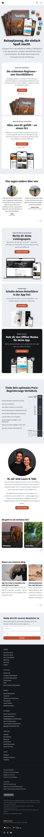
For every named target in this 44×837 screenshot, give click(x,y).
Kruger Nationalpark (9, 744)
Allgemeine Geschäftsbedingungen (13, 786)
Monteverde (6, 673)
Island (5, 752)
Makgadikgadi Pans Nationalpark (12, 719)
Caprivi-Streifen (7, 703)
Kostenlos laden (22, 144)
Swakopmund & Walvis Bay (10, 698)
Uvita (4, 683)
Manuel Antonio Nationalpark (11, 685)
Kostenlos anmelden (22, 252)
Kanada (5, 649)
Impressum (6, 782)
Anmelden (22, 638)
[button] (37, 3)
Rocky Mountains (8, 652)
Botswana (6, 711)
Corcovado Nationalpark (10, 678)
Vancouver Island (8, 655)
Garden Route (7, 741)
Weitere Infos (22, 94)
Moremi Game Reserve (9, 714)
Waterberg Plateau (8, 705)
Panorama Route (8, 746)
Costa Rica (6, 670)
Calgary (5, 664)
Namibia (5, 690)
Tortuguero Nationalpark (10, 675)
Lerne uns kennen (22, 507)
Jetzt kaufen (22, 90)
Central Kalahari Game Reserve (12, 723)
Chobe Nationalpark (9, 716)
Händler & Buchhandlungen (11, 772)
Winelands (6, 739)
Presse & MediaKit (8, 770)
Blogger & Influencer (9, 775)
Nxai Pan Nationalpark (9, 721)
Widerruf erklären (9, 794)
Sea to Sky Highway (8, 657)
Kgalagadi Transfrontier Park (11, 726)
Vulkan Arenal (7, 680)
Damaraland (6, 701)
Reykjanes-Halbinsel (9, 757)
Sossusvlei (6, 696)
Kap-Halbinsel (7, 737)
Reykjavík (6, 755)
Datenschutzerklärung (9, 784)
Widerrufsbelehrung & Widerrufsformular (14, 789)
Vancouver (6, 662)
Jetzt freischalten (22, 351)
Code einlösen (22, 305)
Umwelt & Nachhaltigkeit (10, 777)
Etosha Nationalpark (9, 693)
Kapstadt (5, 734)
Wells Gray (6, 660)
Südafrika (6, 731)
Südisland (6, 760)
